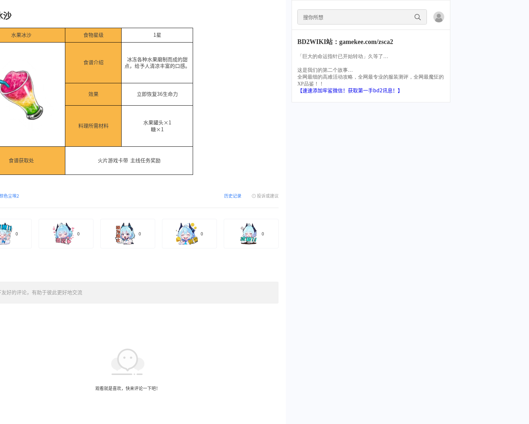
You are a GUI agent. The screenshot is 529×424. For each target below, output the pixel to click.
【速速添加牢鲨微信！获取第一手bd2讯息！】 (350, 90)
